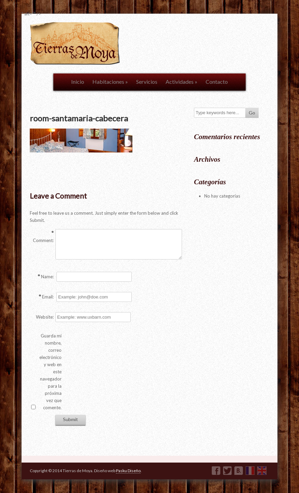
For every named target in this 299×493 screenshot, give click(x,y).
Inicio (77, 81)
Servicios (146, 81)
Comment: (43, 240)
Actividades (181, 81)
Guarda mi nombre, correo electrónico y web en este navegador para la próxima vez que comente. (50, 371)
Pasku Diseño (128, 470)
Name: (47, 276)
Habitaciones (110, 81)
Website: (45, 317)
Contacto (217, 81)
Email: (48, 296)
